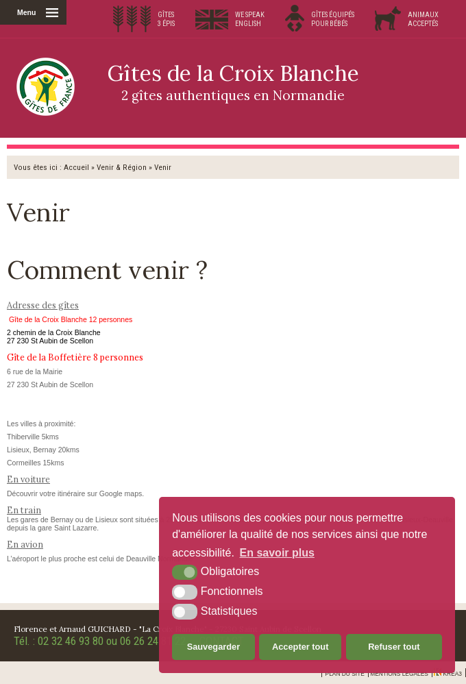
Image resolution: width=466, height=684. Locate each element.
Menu (26, 12)
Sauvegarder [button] (214, 647)
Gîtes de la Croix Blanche (233, 81)
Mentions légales (399, 673)
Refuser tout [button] (393, 647)
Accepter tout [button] (300, 647)
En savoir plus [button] (277, 553)
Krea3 (448, 673)
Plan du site (345, 673)
